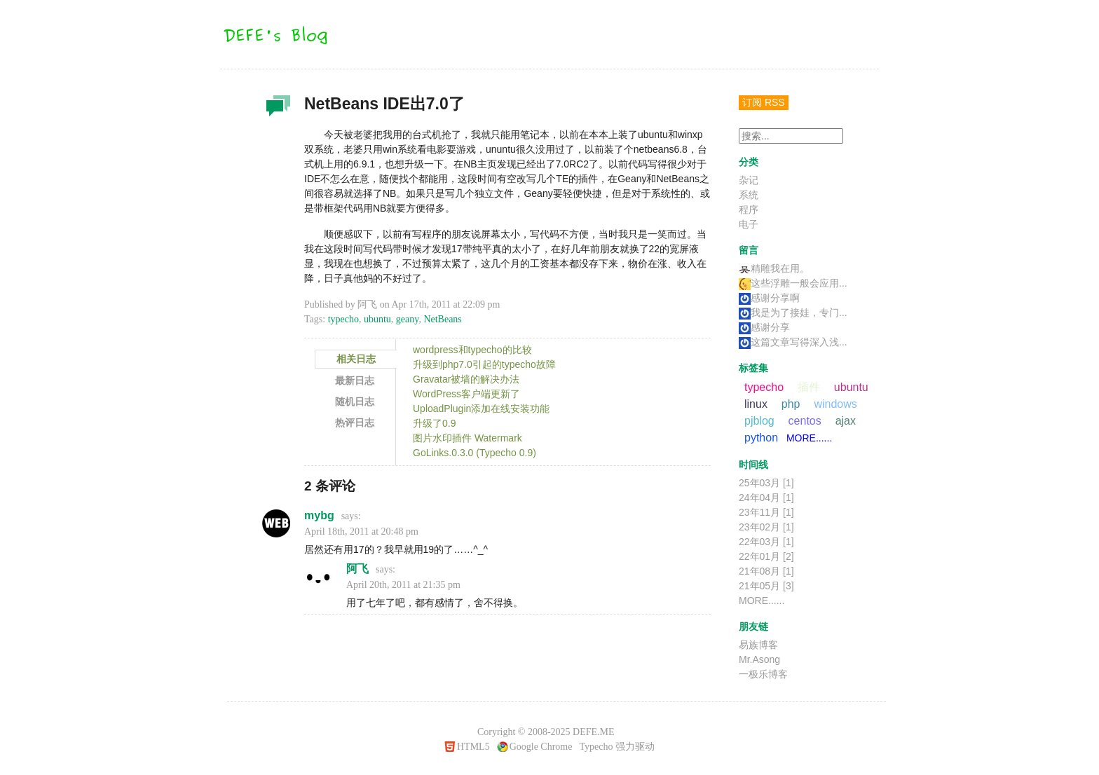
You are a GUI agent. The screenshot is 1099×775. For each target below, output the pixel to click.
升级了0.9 (434, 423)
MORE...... (809, 438)
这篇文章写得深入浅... (793, 342)
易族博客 (758, 644)
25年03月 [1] (766, 482)
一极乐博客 (763, 674)
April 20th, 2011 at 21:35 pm (403, 584)
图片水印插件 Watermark (467, 438)
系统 (748, 194)
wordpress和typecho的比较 (472, 349)
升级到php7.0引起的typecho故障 (484, 364)
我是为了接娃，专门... (793, 312)
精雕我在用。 (774, 268)
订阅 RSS (763, 102)
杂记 (276, 109)
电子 (748, 224)
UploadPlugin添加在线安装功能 (481, 408)
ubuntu (377, 319)
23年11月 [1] (766, 512)
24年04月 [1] (766, 497)
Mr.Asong (759, 659)
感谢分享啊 (769, 297)
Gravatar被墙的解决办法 (466, 379)
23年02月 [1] (766, 527)
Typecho (596, 746)
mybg (319, 515)
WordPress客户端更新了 (466, 393)
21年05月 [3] (766, 585)
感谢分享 (764, 327)
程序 (748, 209)
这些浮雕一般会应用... (793, 283)
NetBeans (442, 319)
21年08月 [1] (766, 571)
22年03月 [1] (766, 541)
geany (407, 319)
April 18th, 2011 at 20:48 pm (361, 531)
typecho (343, 319)
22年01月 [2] (766, 556)
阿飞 (357, 569)
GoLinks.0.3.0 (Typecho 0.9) (474, 452)
